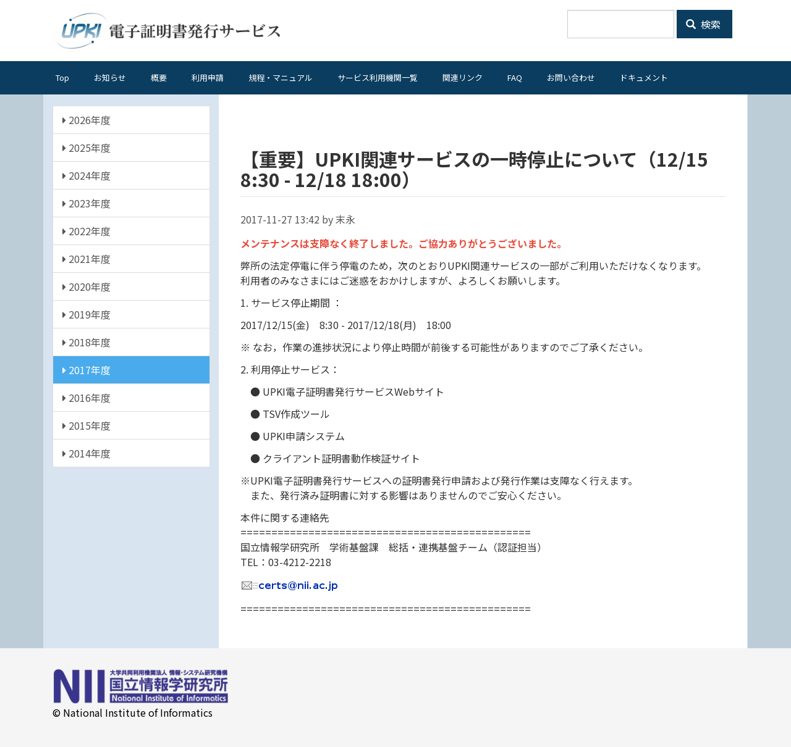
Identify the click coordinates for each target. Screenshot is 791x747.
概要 (159, 77)
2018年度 (86, 342)
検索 (703, 24)
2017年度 (86, 369)
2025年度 (86, 147)
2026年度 (86, 119)
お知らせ (110, 77)
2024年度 (86, 175)
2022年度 (86, 230)
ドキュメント (644, 77)
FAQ (514, 77)
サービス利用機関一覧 (377, 77)
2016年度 (86, 397)
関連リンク (462, 77)
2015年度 (86, 425)
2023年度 (86, 203)
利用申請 (208, 77)
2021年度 (86, 258)
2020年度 (86, 286)
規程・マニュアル (280, 77)
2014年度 (86, 453)
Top (62, 77)
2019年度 (86, 314)
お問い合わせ (571, 77)
